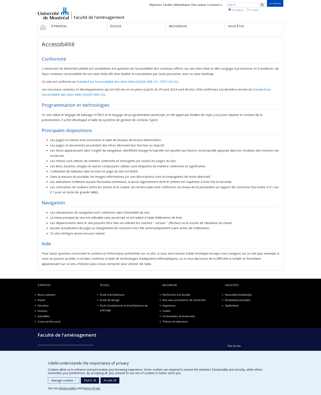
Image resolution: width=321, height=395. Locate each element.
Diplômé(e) (231, 305)
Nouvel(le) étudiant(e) (238, 295)
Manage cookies (63, 380)
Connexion (214, 5)
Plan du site (234, 346)
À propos (44, 285)
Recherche (170, 285)
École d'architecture (112, 295)
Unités (167, 311)
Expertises (169, 305)
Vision (41, 300)
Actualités (44, 316)
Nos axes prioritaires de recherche (184, 300)
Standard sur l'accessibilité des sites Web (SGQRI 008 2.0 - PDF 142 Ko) (127, 81)
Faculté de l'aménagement (99, 17)
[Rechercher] (262, 4)
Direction (43, 305)
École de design (110, 300)
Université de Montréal (53, 13)
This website (235, 9)
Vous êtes (232, 285)
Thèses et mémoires (175, 321)
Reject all (90, 380)
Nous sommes (46, 295)
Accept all (110, 380)
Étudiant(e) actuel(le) (237, 300)
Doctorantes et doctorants (179, 316)
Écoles (105, 285)
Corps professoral (49, 321)
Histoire (42, 311)
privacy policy (68, 388)
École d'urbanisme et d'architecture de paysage (124, 308)
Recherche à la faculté (176, 295)
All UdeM (252, 9)
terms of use (91, 388)
